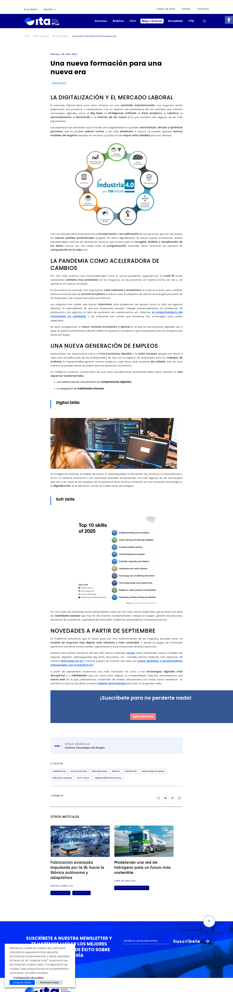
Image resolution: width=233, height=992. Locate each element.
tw (157, 795)
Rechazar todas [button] (49, 982)
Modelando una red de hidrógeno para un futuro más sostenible (142, 867)
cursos (130, 652)
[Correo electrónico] (146, 940)
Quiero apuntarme (143, 715)
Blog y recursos (152, 21)
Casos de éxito (166, 8)
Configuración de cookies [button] (28, 977)
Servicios (101, 21)
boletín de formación (112, 682)
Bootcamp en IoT (72, 660)
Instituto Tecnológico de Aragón (85, 747)
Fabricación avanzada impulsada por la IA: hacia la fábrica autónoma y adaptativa (77, 869)
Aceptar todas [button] (22, 982)
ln (163, 795)
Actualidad (175, 21)
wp (178, 795)
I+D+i (133, 21)
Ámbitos (118, 21)
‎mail (172, 795)
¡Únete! (186, 8)
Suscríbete (30, 9)
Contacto (203, 8)
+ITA (191, 21)
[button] (229, 20)
